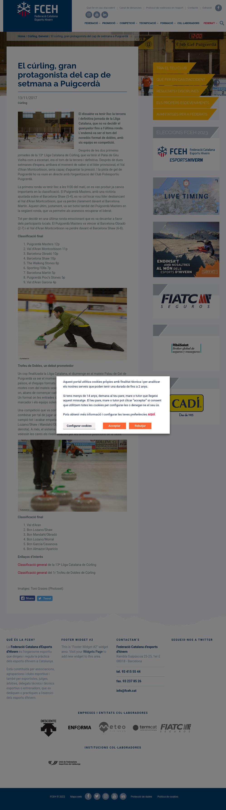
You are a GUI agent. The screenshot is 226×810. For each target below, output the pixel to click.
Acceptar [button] (114, 426)
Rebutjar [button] (140, 426)
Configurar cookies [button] (79, 426)
